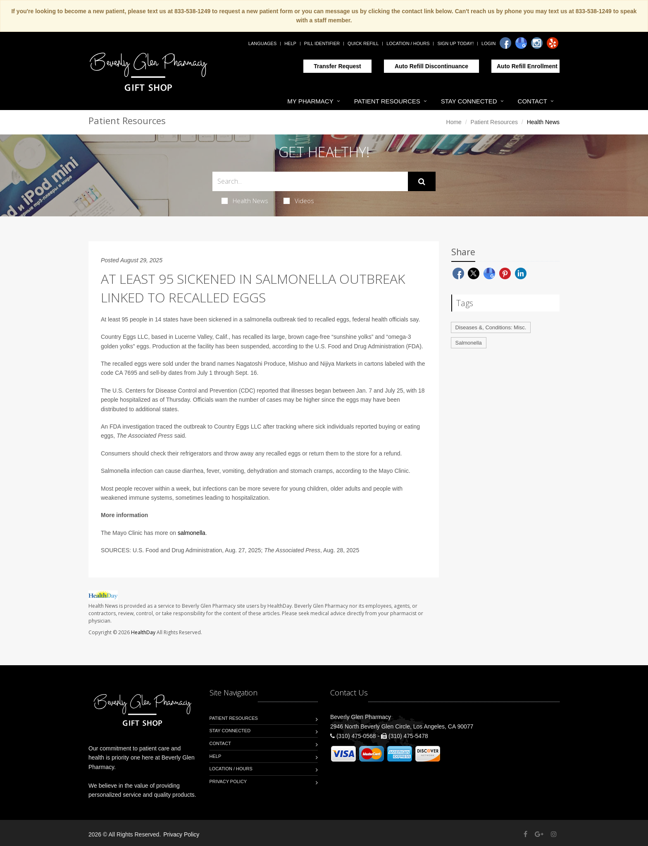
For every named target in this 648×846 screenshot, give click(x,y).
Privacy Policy (228, 781)
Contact (532, 101)
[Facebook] (505, 43)
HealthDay (143, 632)
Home (454, 122)
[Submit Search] (422, 182)
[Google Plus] (539, 834)
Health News (245, 201)
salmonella (191, 533)
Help (290, 43)
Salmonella (468, 343)
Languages (262, 43)
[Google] (521, 43)
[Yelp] (552, 43)
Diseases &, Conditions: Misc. (490, 327)
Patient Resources (387, 101)
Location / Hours (407, 43)
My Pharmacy (310, 101)
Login (488, 43)
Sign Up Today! (455, 43)
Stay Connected (469, 101)
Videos (299, 201)
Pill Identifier (322, 43)
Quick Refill (363, 43)
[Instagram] (537, 43)
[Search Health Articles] (310, 181)
